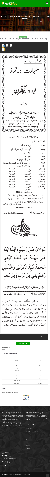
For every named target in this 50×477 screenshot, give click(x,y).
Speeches (28, 434)
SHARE (27, 337)
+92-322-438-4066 (7, 462)
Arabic (16, 363)
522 (40, 365)
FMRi (27, 442)
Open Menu (47, 3)
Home (8, 21)
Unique (16, 358)
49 (40, 363)
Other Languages (17, 368)
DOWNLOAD (44, 337)
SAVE (32, 337)
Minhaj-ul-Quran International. (16, 474)
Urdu (17, 365)
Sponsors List (28, 445)
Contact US (28, 448)
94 (40, 360)
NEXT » (2, 337)
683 (40, 358)
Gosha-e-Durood (29, 439)
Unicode (17, 370)
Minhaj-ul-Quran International (32, 431)
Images (16, 373)
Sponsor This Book (23, 343)
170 (40, 370)
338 (40, 375)
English (16, 360)
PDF (17, 375)
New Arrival (6, 347)
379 (40, 378)
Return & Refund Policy (30, 428)
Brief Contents (23, 37)
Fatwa (27, 436)
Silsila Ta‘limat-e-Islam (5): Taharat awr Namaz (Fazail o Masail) (24, 21)
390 (40, 373)
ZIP (17, 378)
